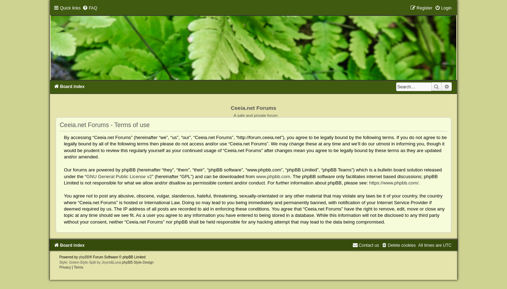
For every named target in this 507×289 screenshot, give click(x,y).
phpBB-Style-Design (138, 262)
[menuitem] (89, 8)
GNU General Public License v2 (119, 176)
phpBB (84, 257)
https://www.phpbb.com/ (394, 183)
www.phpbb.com (273, 176)
